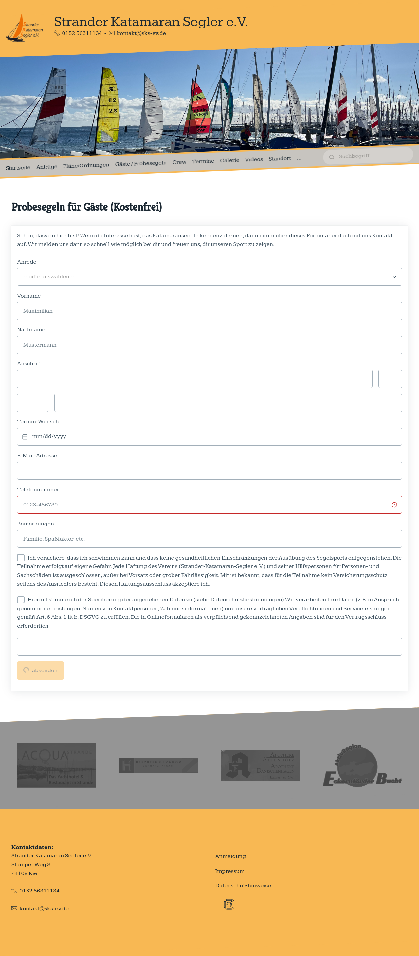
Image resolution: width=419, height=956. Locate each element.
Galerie (229, 160)
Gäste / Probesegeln (141, 163)
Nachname (31, 329)
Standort (280, 158)
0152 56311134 (82, 33)
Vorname (29, 295)
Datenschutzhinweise (243, 885)
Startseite (18, 168)
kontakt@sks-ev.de (141, 33)
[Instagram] (229, 904)
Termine (203, 161)
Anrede (26, 261)
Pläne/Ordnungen (86, 165)
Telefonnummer (38, 489)
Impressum (230, 871)
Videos (254, 159)
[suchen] (368, 156)
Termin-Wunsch (38, 421)
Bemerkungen (35, 523)
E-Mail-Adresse (37, 455)
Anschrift (29, 363)
